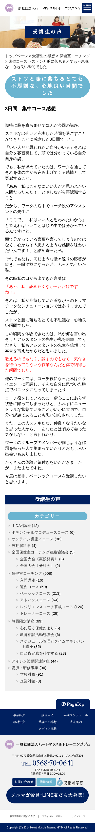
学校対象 (27, 674)
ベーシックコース (35, 593)
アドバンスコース (35, 600)
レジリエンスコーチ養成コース (46, 607)
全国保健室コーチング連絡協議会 (40, 552)
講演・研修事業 (25, 668)
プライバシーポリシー (53, 816)
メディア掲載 (48, 729)
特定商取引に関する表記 (22, 816)
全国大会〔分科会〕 (37, 565)
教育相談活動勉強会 (37, 634)
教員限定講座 (23, 621)
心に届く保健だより (37, 628)
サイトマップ (78, 816)
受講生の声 (47, 499)
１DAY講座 (21, 525)
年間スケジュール (76, 715)
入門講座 (27, 580)
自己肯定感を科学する (39, 653)
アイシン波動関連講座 (31, 661)
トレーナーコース (35, 613)
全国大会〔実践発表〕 (39, 559)
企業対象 (27, 681)
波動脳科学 (21, 545)
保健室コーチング (27, 573)
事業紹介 (19, 715)
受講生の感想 (48, 722)
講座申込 (48, 715)
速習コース (29, 587)
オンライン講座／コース (32, 539)
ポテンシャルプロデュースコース (40, 532)
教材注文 (19, 722)
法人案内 (76, 722)
